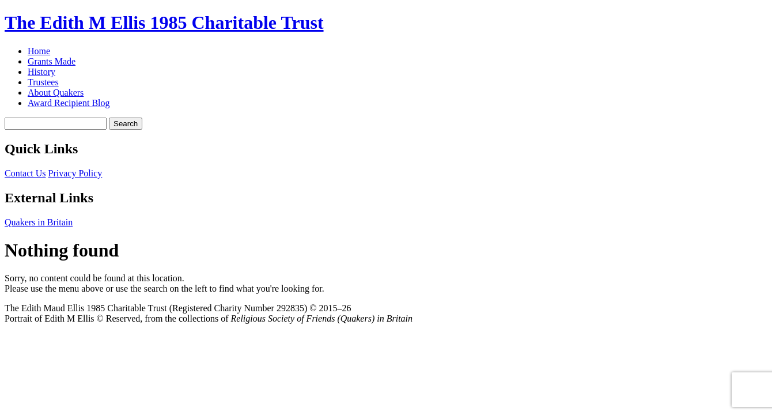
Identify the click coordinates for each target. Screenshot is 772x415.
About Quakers (56, 92)
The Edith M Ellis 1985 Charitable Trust (164, 22)
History (41, 72)
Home (39, 51)
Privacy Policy (75, 173)
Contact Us (25, 173)
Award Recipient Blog (69, 103)
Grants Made (51, 61)
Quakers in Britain (39, 222)
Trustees (43, 82)
